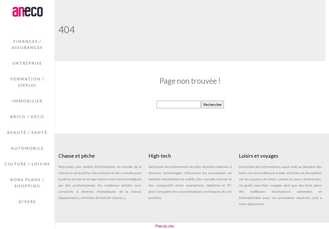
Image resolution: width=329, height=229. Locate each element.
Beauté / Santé (27, 132)
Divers (27, 201)
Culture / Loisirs (27, 163)
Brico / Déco (27, 116)
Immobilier (27, 101)
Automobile (27, 148)
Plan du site (164, 226)
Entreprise (27, 63)
